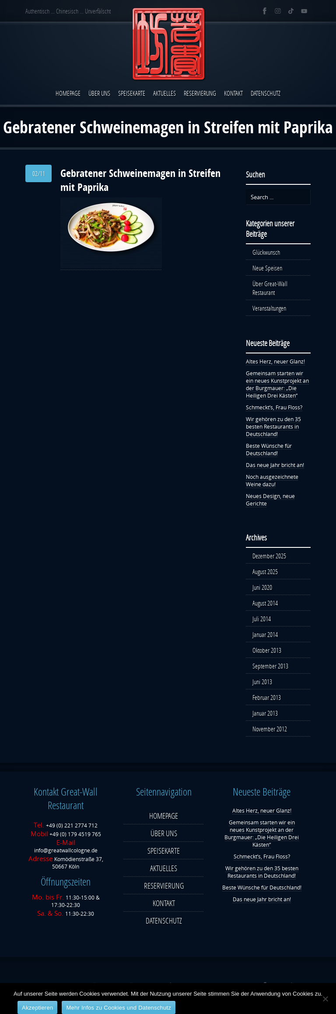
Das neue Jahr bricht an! (275, 465)
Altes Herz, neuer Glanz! (275, 361)
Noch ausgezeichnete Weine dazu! (272, 480)
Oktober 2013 (266, 650)
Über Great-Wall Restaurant (269, 288)
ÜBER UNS (99, 93)
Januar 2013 (265, 713)
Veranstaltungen (269, 308)
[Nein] (325, 998)
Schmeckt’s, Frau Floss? (274, 407)
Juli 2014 (261, 618)
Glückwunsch (266, 252)
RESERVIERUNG (200, 93)
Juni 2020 (262, 587)
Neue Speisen (267, 267)
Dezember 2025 (269, 555)
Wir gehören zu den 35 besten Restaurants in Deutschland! (273, 426)
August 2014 (265, 603)
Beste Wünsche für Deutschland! (269, 449)
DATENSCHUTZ (265, 93)
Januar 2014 (265, 634)
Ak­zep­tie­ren (37, 1007)
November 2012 (269, 728)
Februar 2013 (266, 697)
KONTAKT (233, 93)
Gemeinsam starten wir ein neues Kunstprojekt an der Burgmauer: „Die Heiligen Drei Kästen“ (277, 384)
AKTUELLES (164, 93)
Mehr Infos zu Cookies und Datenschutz (118, 1007)
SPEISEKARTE (131, 93)
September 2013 (270, 665)
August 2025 (265, 571)
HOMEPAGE (68, 93)
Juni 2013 (262, 681)
